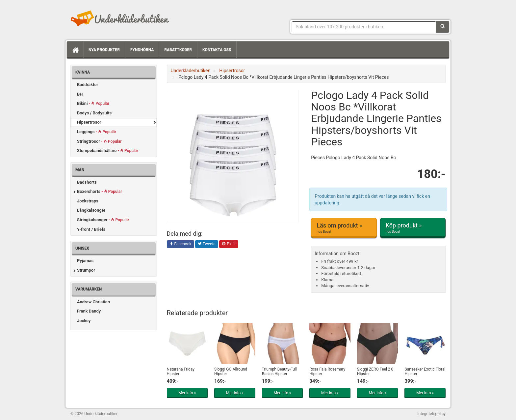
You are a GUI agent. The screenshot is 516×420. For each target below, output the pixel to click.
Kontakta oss (216, 49)
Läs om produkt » (344, 228)
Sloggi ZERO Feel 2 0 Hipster (375, 371)
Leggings (96, 131)
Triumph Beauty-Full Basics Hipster (279, 371)
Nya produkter (104, 49)
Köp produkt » (413, 228)
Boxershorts (99, 191)
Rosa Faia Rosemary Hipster (327, 371)
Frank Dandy (89, 311)
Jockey (83, 320)
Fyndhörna (142, 49)
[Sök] (442, 26)
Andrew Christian (93, 301)
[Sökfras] (364, 26)
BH (80, 94)
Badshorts (87, 182)
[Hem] (75, 50)
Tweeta (207, 244)
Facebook (180, 244)
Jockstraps (87, 200)
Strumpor (86, 270)
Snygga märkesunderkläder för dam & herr (119, 18)
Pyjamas (85, 260)
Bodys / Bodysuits (94, 112)
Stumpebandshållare (107, 150)
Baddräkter (87, 84)
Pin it (229, 244)
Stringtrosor (99, 141)
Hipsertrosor (89, 122)
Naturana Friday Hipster (180, 371)
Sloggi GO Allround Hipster (230, 371)
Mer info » (187, 393)
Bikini (93, 103)
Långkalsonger (91, 210)
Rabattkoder (178, 49)
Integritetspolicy (431, 413)
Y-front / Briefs (91, 229)
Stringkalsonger (103, 219)
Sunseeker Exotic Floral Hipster (424, 371)
